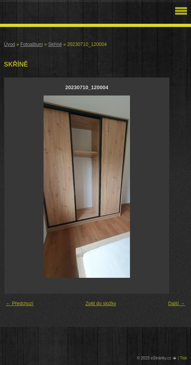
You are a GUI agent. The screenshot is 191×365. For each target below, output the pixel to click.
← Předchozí (19, 303)
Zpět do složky (101, 303)
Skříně (55, 44)
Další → (176, 303)
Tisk (183, 358)
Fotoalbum (31, 44)
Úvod (9, 44)
